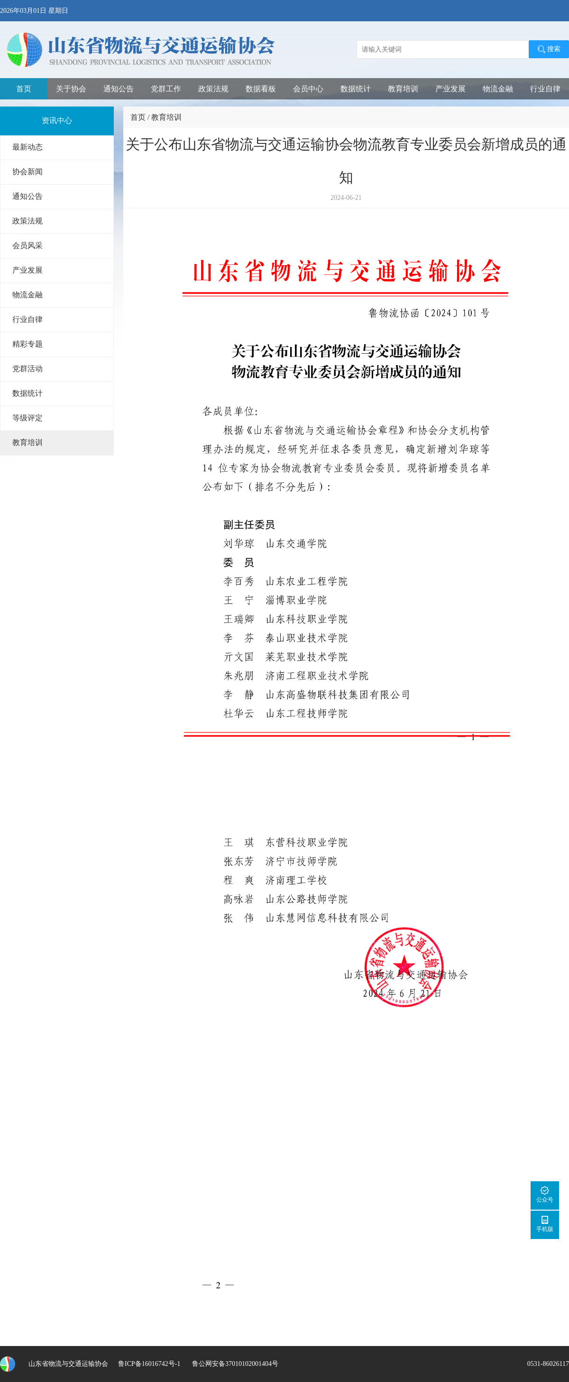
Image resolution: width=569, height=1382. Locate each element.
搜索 (548, 49)
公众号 (544, 1194)
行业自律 (545, 89)
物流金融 (498, 89)
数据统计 (355, 89)
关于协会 (71, 89)
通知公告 (118, 89)
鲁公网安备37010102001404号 (234, 1363)
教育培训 (403, 89)
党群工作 (166, 89)
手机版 (544, 1223)
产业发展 (450, 89)
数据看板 (261, 89)
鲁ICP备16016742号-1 (149, 1363)
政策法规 (213, 89)
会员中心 (308, 89)
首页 (23, 89)
